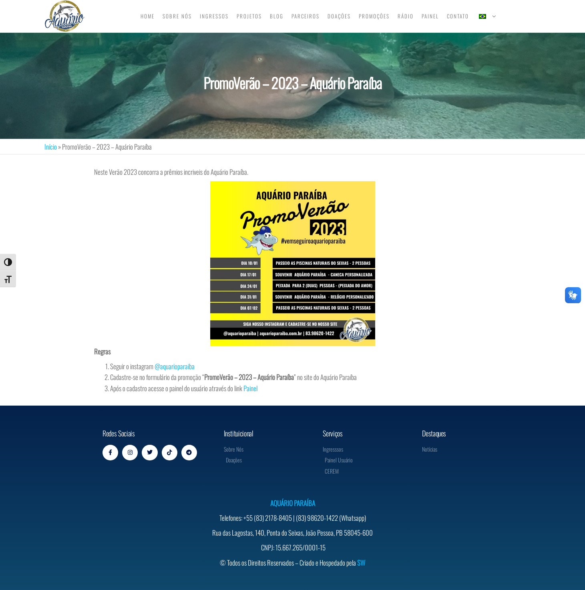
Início (50, 147)
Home (148, 16)
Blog (276, 16)
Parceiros (305, 16)
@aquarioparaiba (175, 366)
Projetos (249, 16)
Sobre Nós (177, 16)
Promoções (374, 16)
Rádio (406, 16)
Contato (458, 16)
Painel (430, 16)
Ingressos (214, 16)
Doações (339, 16)
